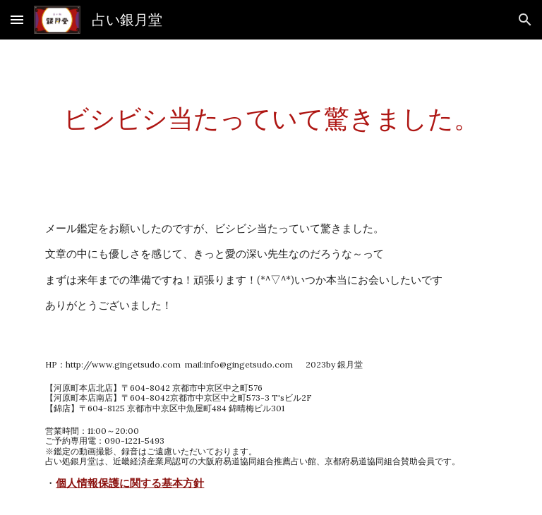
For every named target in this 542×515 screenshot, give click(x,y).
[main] (271, 119)
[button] (17, 19)
